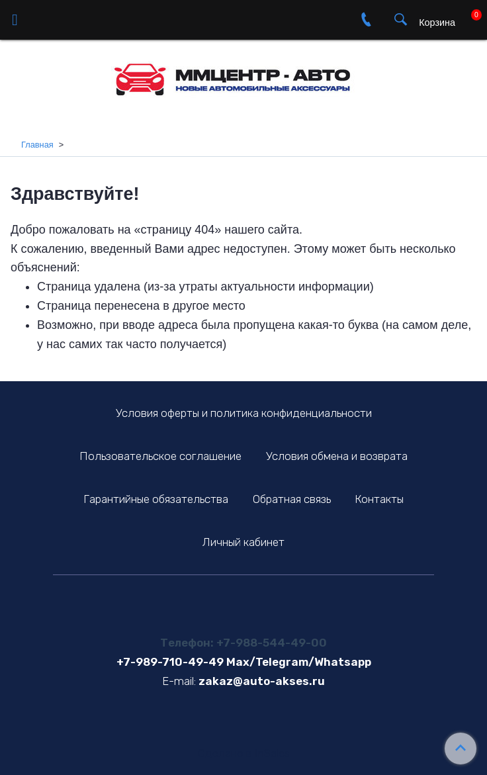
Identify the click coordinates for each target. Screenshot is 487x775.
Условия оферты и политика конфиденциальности (244, 413)
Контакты (379, 499)
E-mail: (179, 681)
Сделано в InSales (244, 753)
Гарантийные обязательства (155, 499)
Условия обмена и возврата (337, 456)
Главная (37, 145)
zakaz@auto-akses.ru (262, 681)
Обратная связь (292, 499)
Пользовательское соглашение (160, 456)
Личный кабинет (243, 542)
